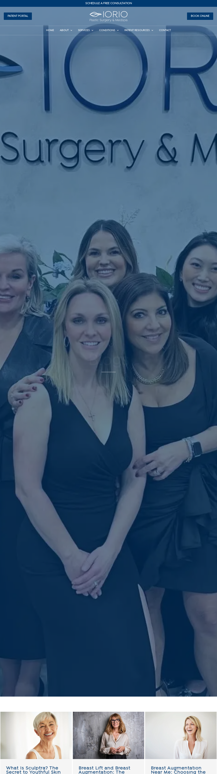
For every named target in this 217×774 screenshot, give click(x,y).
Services (85, 30)
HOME (50, 30)
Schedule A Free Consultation (108, 3)
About (66, 30)
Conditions (109, 30)
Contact (165, 30)
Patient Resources (138, 30)
